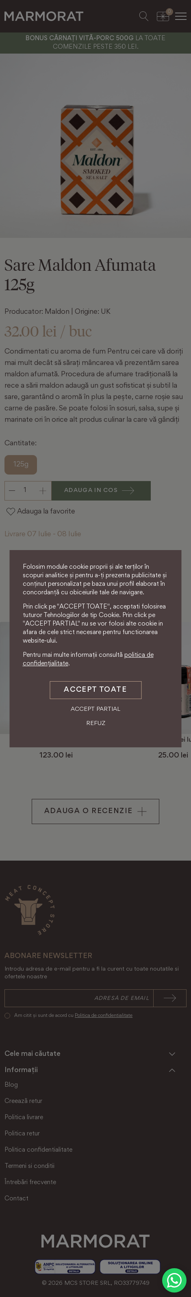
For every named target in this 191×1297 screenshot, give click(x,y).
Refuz (95, 723)
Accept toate (95, 690)
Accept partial (95, 709)
